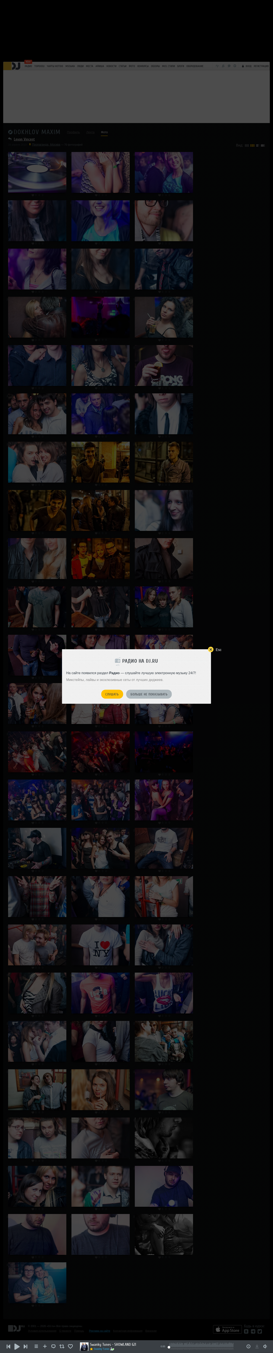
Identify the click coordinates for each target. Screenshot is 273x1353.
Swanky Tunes (101, 1348)
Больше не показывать (149, 694)
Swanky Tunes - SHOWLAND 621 (113, 1344)
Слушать (112, 694)
